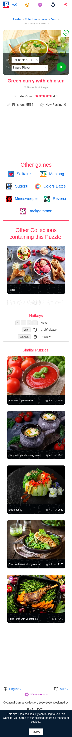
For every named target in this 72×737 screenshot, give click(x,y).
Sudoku (21, 186)
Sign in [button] (66, 4)
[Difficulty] (25, 60)
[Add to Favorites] (65, 33)
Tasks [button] (28, 4)
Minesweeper (26, 198)
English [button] (14, 689)
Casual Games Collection (21, 702)
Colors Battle (54, 186)
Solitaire (23, 174)
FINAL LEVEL (35, 709)
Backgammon (39, 211)
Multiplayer (15, 4)
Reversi (59, 198)
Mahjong (56, 174)
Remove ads (39, 694)
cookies (29, 714)
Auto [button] (63, 689)
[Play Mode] (30, 68)
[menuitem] (15, 4)
